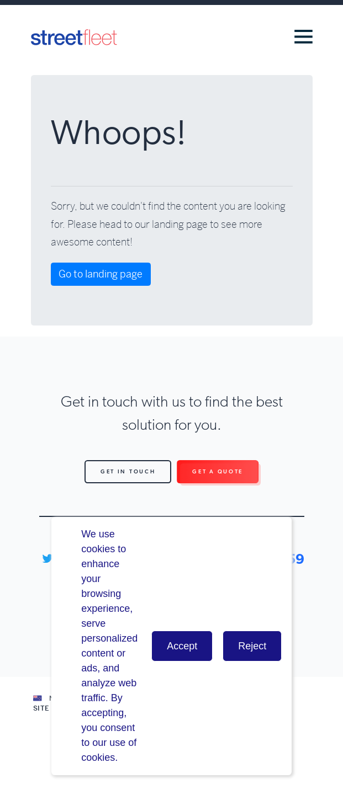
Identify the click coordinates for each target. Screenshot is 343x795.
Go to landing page (101, 274)
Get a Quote (217, 471)
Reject (252, 646)
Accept (182, 646)
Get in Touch (128, 471)
